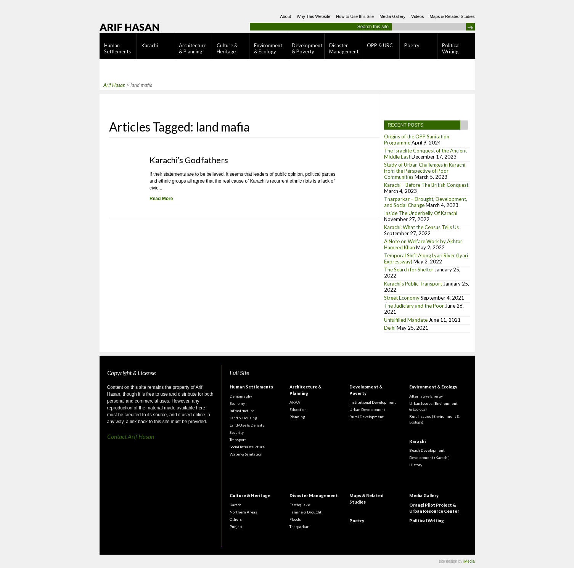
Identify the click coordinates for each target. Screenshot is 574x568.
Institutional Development (372, 402)
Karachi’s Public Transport (413, 284)
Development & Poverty (307, 48)
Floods (295, 519)
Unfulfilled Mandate (406, 320)
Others (236, 519)
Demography (241, 396)
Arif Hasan (130, 27)
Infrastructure (242, 410)
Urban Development (367, 409)
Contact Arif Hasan (130, 436)
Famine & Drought (305, 512)
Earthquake (299, 504)
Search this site (373, 26)
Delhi (390, 328)
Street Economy (402, 298)
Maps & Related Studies (451, 16)
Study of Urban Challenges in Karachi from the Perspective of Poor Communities (424, 171)
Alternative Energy (426, 396)
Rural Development (366, 416)
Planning (297, 416)
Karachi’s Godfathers (189, 160)
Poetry (412, 45)
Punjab (236, 526)
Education (298, 409)
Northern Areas (243, 512)
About (285, 16)
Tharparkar (299, 526)
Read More (161, 198)
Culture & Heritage (227, 48)
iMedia (468, 561)
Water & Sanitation (246, 454)
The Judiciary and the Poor (414, 306)
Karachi (149, 45)
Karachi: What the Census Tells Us (421, 227)
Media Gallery (392, 16)
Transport (238, 439)
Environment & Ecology (268, 48)
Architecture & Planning (192, 48)
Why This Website (313, 16)
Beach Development (427, 450)
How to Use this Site (355, 16)
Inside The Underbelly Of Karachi (420, 213)
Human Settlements (117, 48)
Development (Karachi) (429, 457)
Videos (417, 16)
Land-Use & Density (247, 425)
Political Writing (451, 48)
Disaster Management (344, 48)
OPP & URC (380, 45)
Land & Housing (243, 418)
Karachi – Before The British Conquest (426, 185)
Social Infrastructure (247, 446)
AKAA (294, 402)
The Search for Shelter (408, 269)
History (415, 464)
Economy (237, 403)
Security (237, 432)
